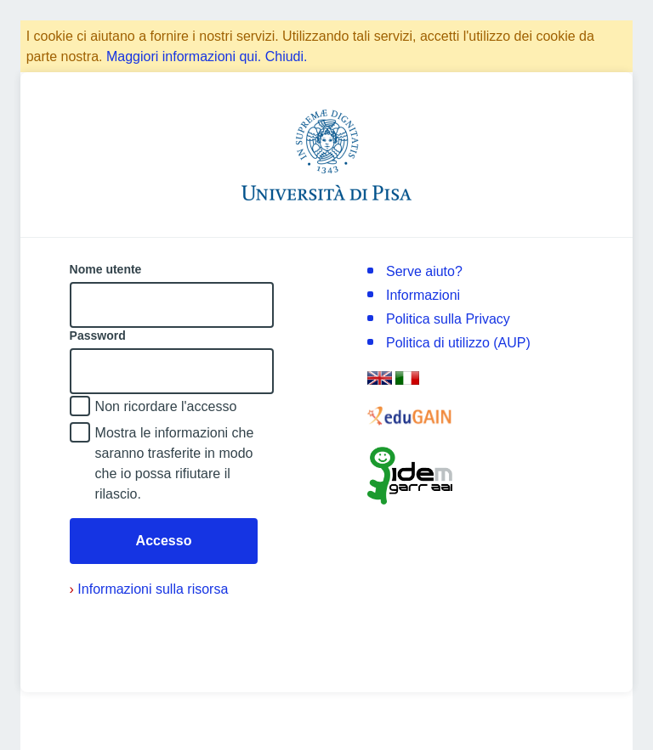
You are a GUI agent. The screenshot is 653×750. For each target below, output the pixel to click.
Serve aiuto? (424, 271)
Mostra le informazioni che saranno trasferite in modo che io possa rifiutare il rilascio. (174, 463)
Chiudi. (286, 56)
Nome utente (106, 269)
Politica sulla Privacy (448, 319)
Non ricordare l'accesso (166, 406)
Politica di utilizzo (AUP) (458, 343)
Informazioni (423, 295)
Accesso (164, 540)
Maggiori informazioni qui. (183, 56)
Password (98, 335)
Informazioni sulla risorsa (149, 589)
